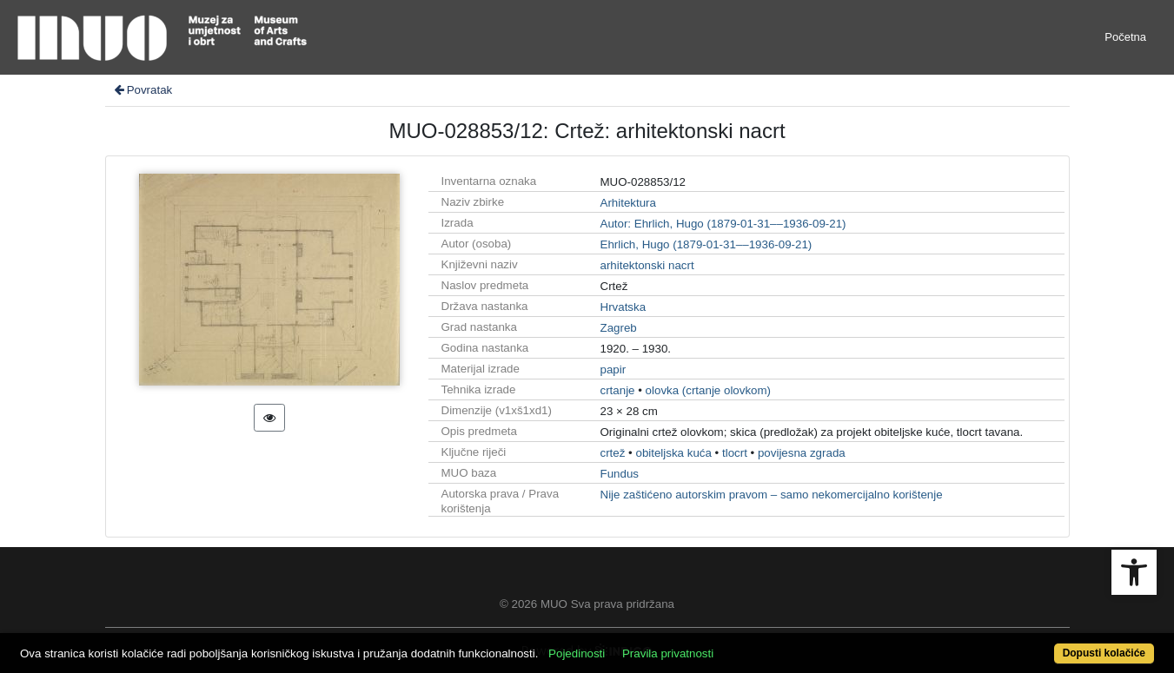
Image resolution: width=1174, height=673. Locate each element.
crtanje (617, 390)
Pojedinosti (576, 653)
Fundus (619, 473)
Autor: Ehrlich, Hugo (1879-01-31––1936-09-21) (723, 223)
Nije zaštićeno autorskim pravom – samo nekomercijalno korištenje (771, 494)
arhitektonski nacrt (647, 265)
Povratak (142, 89)
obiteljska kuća (673, 452)
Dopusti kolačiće (1104, 653)
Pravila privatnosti (667, 653)
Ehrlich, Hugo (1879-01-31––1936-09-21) (706, 244)
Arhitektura (628, 202)
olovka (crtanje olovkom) (708, 390)
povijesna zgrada (802, 452)
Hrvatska (623, 306)
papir (613, 369)
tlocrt (734, 452)
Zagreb (618, 327)
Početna (1125, 36)
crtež (613, 452)
